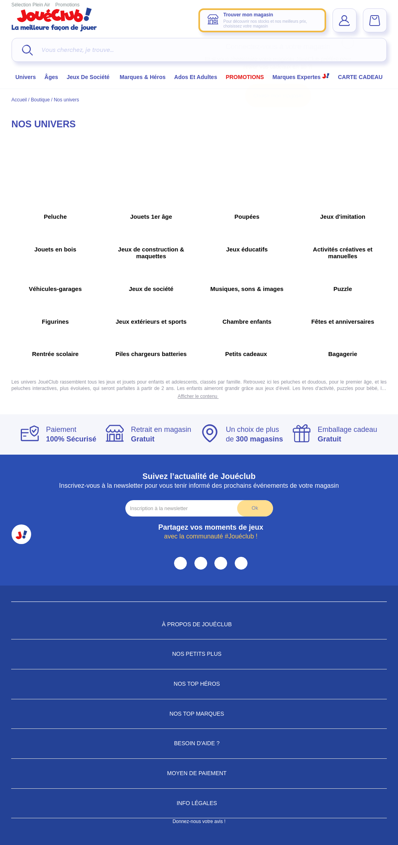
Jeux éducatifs (246, 249)
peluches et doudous (302, 382)
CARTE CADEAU (360, 77)
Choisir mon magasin (278, 96)
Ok (254, 508)
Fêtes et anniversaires (342, 321)
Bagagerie (342, 353)
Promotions (67, 5)
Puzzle (342, 288)
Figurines (55, 321)
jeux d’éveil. (277, 388)
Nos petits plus (199, 654)
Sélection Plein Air (31, 5)
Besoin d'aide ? (199, 743)
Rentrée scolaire (55, 353)
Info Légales (198, 803)
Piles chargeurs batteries (150, 353)
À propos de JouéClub (199, 624)
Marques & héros (143, 77)
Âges (51, 77)
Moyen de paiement (199, 773)
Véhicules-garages (55, 288)
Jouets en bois (55, 249)
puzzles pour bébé (356, 388)
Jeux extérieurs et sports (151, 321)
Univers (26, 77)
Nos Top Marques (199, 713)
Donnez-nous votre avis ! (199, 821)
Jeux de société (89, 77)
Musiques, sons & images (246, 288)
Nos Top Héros (199, 684)
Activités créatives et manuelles (342, 252)
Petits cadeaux (247, 353)
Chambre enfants (246, 321)
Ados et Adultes (195, 77)
